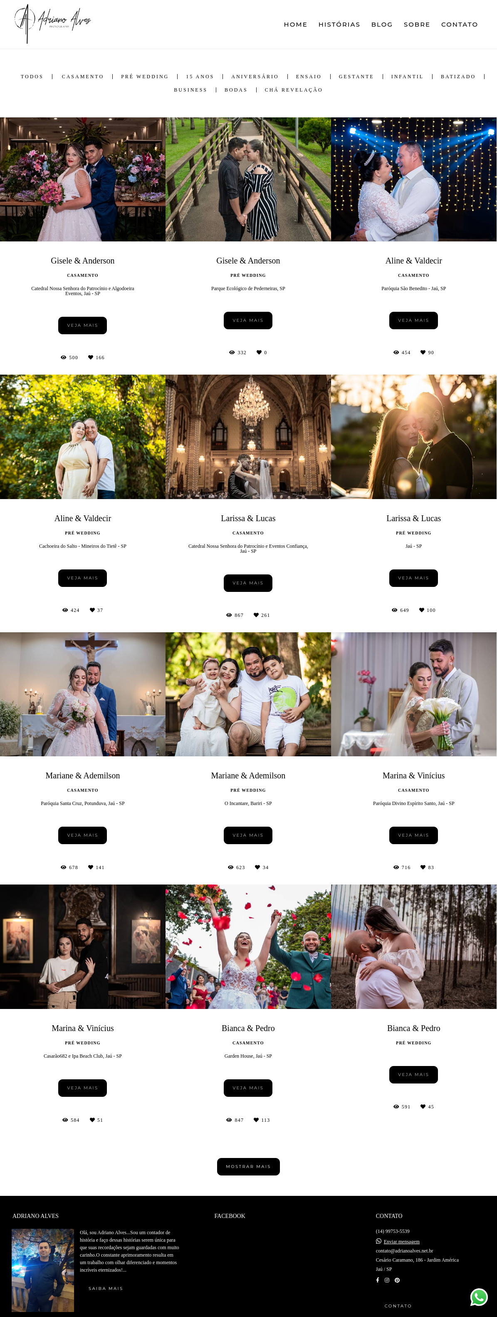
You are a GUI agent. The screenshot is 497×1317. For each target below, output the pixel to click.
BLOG (382, 24)
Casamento (83, 76)
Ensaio (309, 76)
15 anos (200, 76)
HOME (296, 24)
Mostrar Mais (248, 1166)
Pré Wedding (145, 76)
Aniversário (255, 76)
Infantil (407, 76)
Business (191, 89)
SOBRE (417, 24)
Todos (32, 76)
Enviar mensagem (402, 1241)
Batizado (458, 76)
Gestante (356, 76)
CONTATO (459, 24)
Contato (398, 1306)
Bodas (236, 89)
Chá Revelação (294, 89)
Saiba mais (106, 1288)
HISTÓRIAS (340, 24)
